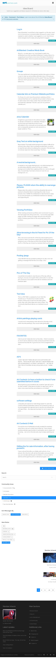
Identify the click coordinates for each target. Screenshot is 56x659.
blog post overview (12, 19)
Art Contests (6, 491)
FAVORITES (22, 336)
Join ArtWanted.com (35, 617)
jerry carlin (53, 567)
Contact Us (33, 643)
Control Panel (33, 623)
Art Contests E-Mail (26, 423)
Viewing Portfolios (25, 210)
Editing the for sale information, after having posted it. (35, 447)
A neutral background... (27, 162)
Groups (20, 71)
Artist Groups (7, 501)
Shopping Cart (33, 634)
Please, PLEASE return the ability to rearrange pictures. (36, 186)
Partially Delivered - (8, 539)
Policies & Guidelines (29, 654)
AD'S (19, 357)
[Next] (53, 590)
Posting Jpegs (23, 256)
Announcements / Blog (9, 488)
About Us (32, 637)
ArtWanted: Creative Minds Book (31, 50)
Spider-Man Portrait (8, 621)
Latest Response (15, 514)
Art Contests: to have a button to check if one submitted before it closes (36, 380)
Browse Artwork (34, 610)
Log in (20, 29)
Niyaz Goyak (53, 581)
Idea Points (25, 514)
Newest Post (6, 514)
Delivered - (6, 542)
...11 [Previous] (49, 590)
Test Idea (21, 294)
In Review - (6, 531)
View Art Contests (7, 648)
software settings (25, 401)
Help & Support (33, 640)
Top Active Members (9, 504)
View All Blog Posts (8, 644)
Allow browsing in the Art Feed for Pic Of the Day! (35, 234)
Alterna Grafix (7, 623)
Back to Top (32, 630)
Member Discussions (8, 494)
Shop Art (32, 614)
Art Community (34, 620)
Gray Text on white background (31, 141)
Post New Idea (48, 468)
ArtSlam (16, 654)
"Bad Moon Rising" (51, 565)
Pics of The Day (24, 273)
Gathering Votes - (8, 528)
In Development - (7, 537)
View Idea (36, 43)
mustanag (53, 579)
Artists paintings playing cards (30, 318)
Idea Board (6, 497)
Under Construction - (9, 534)
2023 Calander (24, 117)
